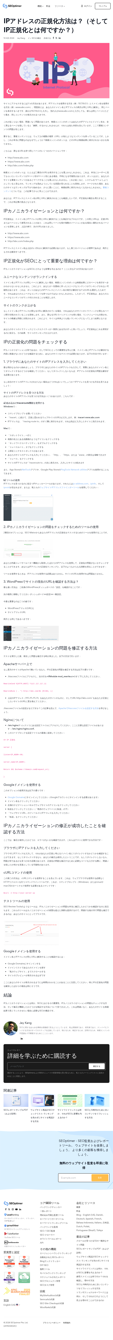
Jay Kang (21, 38)
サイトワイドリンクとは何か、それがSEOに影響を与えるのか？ (70, 1113)
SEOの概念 (36, 38)
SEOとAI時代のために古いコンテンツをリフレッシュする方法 (97, 1113)
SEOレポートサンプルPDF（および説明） (16, 1111)
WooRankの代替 (48, 1307)
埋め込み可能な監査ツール (52, 1215)
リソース (55, 6)
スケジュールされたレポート (53, 1277)
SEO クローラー (47, 1234)
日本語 (106, 1222)
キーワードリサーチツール (52, 1219)
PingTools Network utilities (74, 469)
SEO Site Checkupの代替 (52, 1303)
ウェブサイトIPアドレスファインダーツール (59, 487)
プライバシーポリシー (51, 1322)
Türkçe (99, 1230)
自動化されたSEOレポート (52, 1257)
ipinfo (93, 483)
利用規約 (66, 1322)
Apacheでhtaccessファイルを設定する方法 (78, 708)
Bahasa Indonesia (84, 1222)
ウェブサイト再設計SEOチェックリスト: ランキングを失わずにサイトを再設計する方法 (43, 1115)
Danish (99, 1214)
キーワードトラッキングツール (54, 1222)
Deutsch (80, 1218)
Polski (86, 1226)
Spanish (89, 1218)
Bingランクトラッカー (50, 1261)
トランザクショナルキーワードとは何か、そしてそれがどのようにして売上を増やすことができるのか (92, 1296)
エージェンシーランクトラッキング (56, 1253)
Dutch (79, 1226)
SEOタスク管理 (47, 1284)
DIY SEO (44, 1265)
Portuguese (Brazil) (85, 1230)
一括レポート (46, 1211)
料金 (44, 6)
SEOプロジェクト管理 (50, 1281)
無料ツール (45, 1269)
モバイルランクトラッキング (53, 1273)
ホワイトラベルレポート (51, 1238)
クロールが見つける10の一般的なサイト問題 (92, 1242)
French (97, 1218)
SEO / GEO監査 (47, 1230)
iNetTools (26, 469)
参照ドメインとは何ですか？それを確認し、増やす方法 (92, 1278)
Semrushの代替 (47, 1299)
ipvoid (7, 487)
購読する (95, 1066)
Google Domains (16, 797)
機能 (36, 6)
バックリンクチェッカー (51, 1207)
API (41, 1242)
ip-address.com (80, 483)
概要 (78, 1207)
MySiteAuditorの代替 (50, 1295)
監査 (99, 1177)
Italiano (98, 1222)
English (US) (89, 1214)
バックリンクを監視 (49, 1226)
